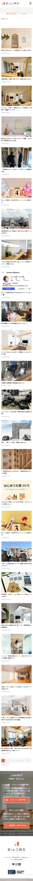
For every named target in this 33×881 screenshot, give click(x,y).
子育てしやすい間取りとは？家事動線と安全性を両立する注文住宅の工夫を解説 (16, 712)
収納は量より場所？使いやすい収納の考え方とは (16, 79)
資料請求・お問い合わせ (15, 819)
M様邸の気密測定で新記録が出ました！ (13, 380)
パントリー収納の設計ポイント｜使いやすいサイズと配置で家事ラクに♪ (16, 651)
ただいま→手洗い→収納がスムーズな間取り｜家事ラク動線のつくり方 (16, 108)
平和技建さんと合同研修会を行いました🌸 (14, 321)
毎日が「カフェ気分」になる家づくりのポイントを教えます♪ (16, 682)
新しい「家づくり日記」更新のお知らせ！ (14, 439)
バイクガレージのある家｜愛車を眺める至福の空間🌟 (16, 409)
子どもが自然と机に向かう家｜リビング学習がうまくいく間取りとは (16, 261)
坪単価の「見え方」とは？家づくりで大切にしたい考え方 (16, 590)
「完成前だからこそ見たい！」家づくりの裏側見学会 (16, 169)
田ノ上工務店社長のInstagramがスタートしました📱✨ (16, 291)
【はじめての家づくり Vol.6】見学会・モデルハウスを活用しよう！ (16, 499)
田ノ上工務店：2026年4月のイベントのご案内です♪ (16, 200)
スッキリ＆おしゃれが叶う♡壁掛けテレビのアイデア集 (16, 350)
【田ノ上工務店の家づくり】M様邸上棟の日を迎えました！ (16, 560)
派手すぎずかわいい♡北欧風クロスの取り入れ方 (16, 50)
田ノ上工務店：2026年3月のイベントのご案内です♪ (16, 529)
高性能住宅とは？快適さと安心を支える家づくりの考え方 (16, 230)
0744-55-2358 (17, 853)
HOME (2, 18)
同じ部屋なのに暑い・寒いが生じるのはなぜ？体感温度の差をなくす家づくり (16, 743)
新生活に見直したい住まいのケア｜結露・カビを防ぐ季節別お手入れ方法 (16, 139)
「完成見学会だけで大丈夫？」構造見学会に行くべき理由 (16, 468)
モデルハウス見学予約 (15, 793)
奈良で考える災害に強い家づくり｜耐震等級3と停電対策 (16, 621)
